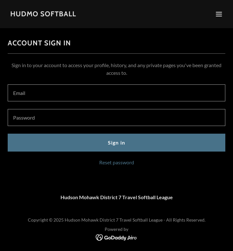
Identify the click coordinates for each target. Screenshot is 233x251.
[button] (219, 14)
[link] (43, 14)
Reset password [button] (116, 162)
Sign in (116, 142)
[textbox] (116, 92)
